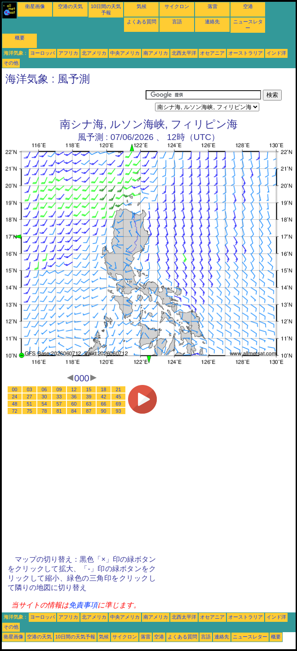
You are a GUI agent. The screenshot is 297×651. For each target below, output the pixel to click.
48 (15, 403)
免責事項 (83, 605)
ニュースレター (250, 636)
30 (44, 396)
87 (89, 411)
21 (118, 389)
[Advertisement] (74, 101)
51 (29, 403)
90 (103, 411)
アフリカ (68, 53)
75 (29, 411)
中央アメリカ (125, 53)
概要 (20, 37)
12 (74, 389)
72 (15, 411)
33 (59, 396)
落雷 (212, 6)
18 (103, 389)
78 (44, 411)
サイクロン (176, 6)
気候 (141, 6)
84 (74, 411)
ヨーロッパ (42, 53)
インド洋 (276, 53)
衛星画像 (35, 6)
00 (15, 389)
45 (118, 396)
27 (29, 396)
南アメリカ (155, 53)
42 (103, 396)
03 (29, 389)
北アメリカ (94, 53)
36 (74, 396)
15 (89, 389)
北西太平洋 (184, 53)
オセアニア (212, 53)
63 (89, 403)
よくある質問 (141, 21)
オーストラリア (245, 53)
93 (118, 411)
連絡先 (212, 21)
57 (59, 403)
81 (59, 411)
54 (44, 403)
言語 (177, 21)
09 (59, 389)
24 (15, 396)
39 (89, 396)
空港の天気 (70, 6)
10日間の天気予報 (75, 636)
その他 (11, 63)
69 (118, 403)
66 (103, 403)
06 (44, 389)
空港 (248, 6)
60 (74, 403)
